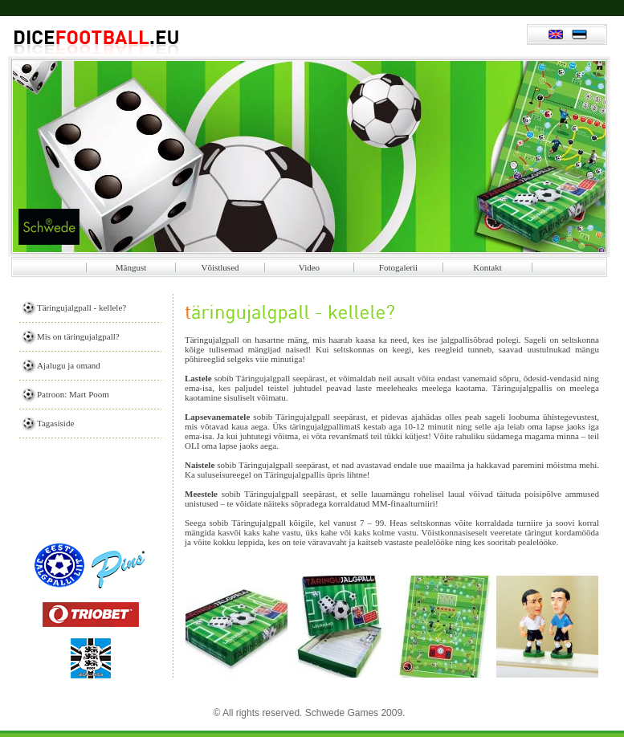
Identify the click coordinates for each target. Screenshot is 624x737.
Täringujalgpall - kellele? (81, 307)
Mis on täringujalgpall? (78, 336)
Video (309, 267)
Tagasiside (55, 423)
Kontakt (487, 267)
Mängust (131, 267)
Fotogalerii (398, 267)
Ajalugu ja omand (68, 365)
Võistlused (220, 267)
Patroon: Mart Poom (73, 394)
